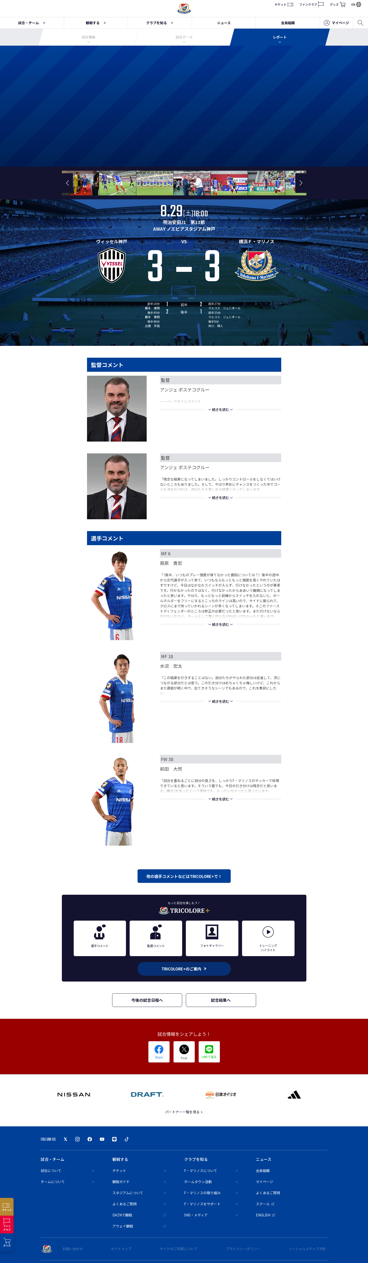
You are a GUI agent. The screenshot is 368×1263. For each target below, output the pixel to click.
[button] (67, 183)
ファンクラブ (311, 4)
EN (356, 4)
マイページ (336, 23)
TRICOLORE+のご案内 (184, 969)
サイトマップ (121, 1248)
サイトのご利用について (179, 1248)
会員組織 (288, 22)
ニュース (224, 22)
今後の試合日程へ (147, 1000)
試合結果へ (221, 1000)
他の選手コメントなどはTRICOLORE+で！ (184, 876)
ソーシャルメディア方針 (307, 1248)
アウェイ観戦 (139, 1226)
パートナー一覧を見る (184, 1111)
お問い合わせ (72, 1248)
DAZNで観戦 (139, 1214)
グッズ (338, 4)
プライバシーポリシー (243, 1248)
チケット (284, 4)
